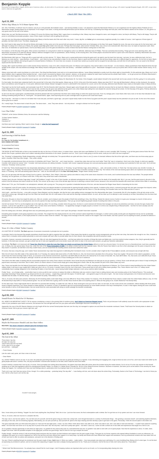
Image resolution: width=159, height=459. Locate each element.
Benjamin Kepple (16, 4)
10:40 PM (19, 223)
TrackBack (33, 106)
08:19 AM (19, 290)
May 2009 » (87, 14)
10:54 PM (19, 329)
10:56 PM (19, 127)
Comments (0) (26, 106)
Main (80, 14)
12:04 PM (19, 314)
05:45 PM (19, 451)
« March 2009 (72, 14)
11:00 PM (19, 106)
